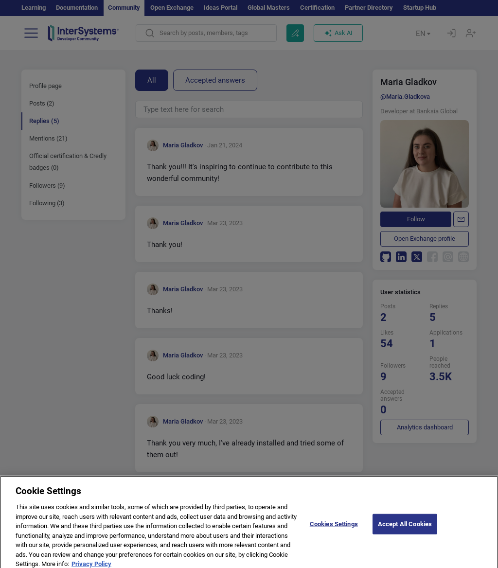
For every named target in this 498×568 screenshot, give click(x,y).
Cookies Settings (334, 531)
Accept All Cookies (405, 531)
